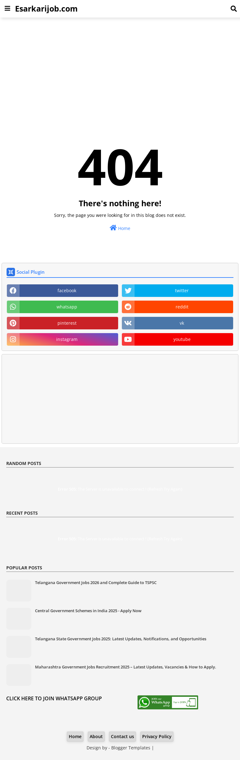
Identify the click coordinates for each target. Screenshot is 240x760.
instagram (67, 339)
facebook (67, 290)
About (96, 736)
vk (182, 323)
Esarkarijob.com (46, 8)
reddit (182, 307)
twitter (182, 290)
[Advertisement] (120, 67)
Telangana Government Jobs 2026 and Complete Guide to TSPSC (96, 582)
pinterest (67, 323)
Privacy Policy (157, 736)
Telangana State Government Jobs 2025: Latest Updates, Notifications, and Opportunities (120, 639)
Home (120, 228)
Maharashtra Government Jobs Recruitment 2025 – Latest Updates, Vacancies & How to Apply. (125, 667)
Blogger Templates (130, 748)
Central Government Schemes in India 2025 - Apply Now (88, 610)
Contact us (122, 736)
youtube (182, 339)
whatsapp (67, 307)
